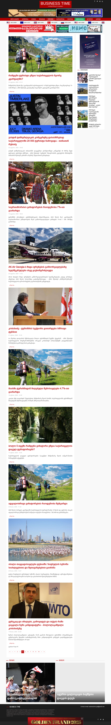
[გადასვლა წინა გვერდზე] (12, 651)
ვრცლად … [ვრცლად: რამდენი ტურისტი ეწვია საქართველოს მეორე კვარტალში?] (12, 91)
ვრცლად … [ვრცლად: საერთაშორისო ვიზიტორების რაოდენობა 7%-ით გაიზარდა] (12, 225)
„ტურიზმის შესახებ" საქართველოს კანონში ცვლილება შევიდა (82, 77)
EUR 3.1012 (26, 23)
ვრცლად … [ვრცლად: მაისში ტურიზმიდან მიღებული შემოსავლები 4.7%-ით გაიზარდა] (12, 404)
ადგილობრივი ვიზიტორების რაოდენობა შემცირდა (37, 503)
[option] (90, 78)
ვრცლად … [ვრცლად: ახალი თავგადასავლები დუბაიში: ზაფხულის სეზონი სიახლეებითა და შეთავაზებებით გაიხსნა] (12, 580)
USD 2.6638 (12, 22)
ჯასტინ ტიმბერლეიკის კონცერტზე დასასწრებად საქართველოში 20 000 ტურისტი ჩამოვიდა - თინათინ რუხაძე (38, 141)
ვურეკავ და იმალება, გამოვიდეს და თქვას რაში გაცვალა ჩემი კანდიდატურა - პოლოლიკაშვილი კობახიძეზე (36, 625)
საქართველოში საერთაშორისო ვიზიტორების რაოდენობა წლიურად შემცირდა (82, 89)
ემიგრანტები (80, 19)
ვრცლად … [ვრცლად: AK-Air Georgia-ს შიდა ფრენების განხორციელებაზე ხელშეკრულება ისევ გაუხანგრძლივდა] (12, 285)
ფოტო (11, 660)
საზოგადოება (60, 19)
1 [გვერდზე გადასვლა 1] (14, 651)
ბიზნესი (33, 19)
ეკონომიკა (25, 19)
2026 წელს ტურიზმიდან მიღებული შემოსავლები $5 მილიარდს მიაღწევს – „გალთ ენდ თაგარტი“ (82, 101)
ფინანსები (42, 19)
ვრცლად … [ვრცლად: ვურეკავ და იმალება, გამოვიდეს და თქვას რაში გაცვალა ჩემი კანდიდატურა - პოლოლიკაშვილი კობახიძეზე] (12, 643)
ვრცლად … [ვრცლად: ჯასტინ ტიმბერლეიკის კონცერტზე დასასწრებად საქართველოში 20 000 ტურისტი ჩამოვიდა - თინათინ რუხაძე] (12, 159)
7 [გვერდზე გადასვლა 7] (30, 651)
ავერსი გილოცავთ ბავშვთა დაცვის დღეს (80, 682)
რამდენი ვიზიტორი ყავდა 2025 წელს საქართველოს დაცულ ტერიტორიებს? (82, 128)
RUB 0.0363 (67, 23)
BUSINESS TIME (55, 3)
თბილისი (70, 19)
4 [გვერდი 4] (22, 651)
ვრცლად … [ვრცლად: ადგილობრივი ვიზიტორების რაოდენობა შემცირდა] (12, 516)
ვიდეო (61, 660)
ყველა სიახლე (14, 19)
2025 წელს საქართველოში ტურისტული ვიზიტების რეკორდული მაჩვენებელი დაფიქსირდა (82, 115)
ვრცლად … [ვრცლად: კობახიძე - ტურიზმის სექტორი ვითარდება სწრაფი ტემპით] (12, 346)
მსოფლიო (90, 19)
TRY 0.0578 (53, 23)
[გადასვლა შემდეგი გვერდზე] (41, 651)
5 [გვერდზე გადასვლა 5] (25, 651)
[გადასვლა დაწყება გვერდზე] (9, 651)
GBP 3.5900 (40, 23)
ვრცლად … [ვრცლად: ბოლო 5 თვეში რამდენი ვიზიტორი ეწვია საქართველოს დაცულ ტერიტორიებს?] (12, 461)
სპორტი (98, 19)
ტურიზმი (50, 19)
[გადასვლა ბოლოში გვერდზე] (44, 651)
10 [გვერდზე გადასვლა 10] (38, 651)
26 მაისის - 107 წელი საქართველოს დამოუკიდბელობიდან (30, 682)
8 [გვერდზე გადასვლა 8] (33, 651)
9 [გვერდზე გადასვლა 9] (35, 651)
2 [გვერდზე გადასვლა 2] (17, 651)
